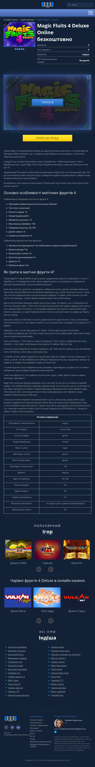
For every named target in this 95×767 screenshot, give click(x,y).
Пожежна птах (15, 662)
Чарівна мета (57, 647)
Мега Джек (13, 680)
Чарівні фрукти (15, 688)
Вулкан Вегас (18, 611)
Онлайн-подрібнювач (39, 725)
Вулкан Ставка (77, 611)
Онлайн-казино (36, 720)
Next (50, 569)
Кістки (32, 736)
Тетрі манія (56, 669)
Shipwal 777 (14, 691)
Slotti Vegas (47, 611)
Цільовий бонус (16, 654)
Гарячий (47, 563)
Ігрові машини (36, 722)
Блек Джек (34, 728)
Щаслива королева (17, 669)
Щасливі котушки (16, 650)
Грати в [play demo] (47, 102)
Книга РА (76, 563)
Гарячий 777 (57, 680)
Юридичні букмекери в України (40, 745)
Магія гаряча (57, 684)
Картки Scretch (36, 731)
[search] (69, 5)
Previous (39, 569)
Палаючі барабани (17, 647)
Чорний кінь (57, 695)
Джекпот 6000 (18, 563)
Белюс (32, 733)
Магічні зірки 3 (58, 658)
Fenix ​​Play (55, 676)
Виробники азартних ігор (40, 741)
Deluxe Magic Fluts (60, 673)
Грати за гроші (47, 138)
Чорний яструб (15, 665)
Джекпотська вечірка (18, 695)
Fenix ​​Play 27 (14, 684)
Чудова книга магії (60, 650)
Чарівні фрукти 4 (16, 676)
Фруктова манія (59, 665)
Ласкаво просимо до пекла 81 (66, 654)
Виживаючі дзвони (17, 658)
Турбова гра (14, 673)
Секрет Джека (58, 662)
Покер (32, 739)
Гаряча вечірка (58, 688)
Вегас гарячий (58, 691)
